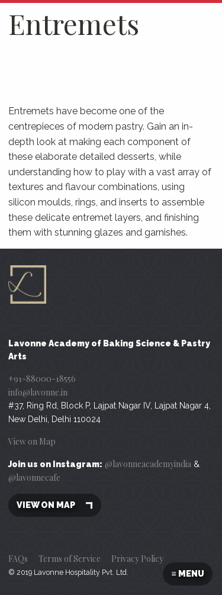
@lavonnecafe (34, 477)
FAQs (18, 558)
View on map (54, 505)
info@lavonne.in (37, 392)
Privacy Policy (137, 558)
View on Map (32, 441)
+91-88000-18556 (42, 378)
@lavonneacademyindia (148, 463)
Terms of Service (69, 558)
